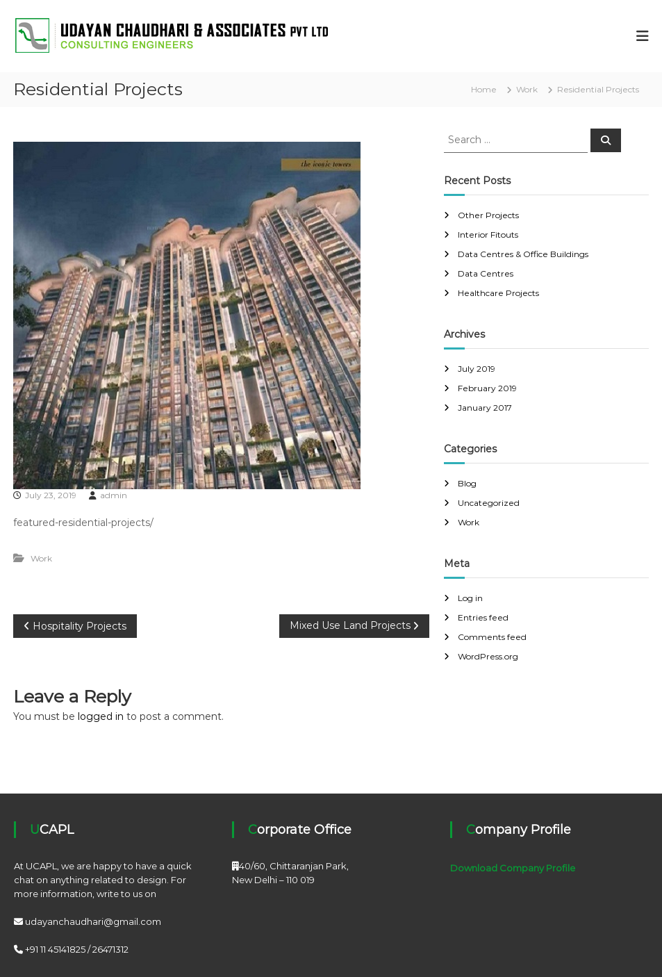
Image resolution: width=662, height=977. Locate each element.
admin (113, 495)
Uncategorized (489, 503)
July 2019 (476, 368)
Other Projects (488, 215)
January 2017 (485, 407)
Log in (470, 598)
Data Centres (485, 273)
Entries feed (483, 617)
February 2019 (487, 388)
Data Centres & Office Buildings (523, 254)
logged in (101, 716)
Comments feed (492, 637)
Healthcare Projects (498, 293)
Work (527, 89)
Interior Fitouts (488, 234)
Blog (467, 483)
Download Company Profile (512, 867)
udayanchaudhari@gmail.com (93, 921)
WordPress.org (488, 656)
